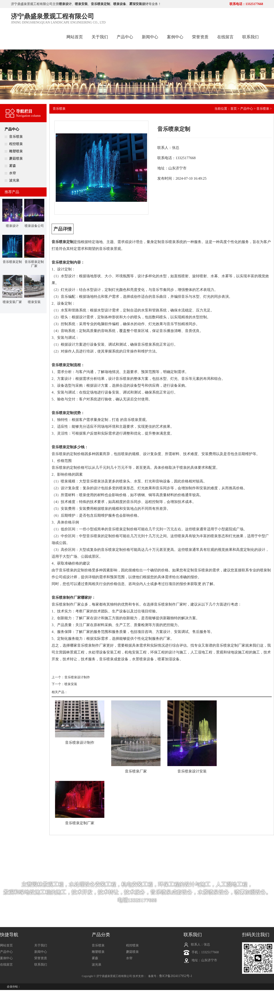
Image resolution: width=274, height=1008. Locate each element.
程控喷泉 (16, 144)
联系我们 (250, 37)
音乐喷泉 (16, 136)
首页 (233, 108)
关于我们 (100, 37)
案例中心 (175, 37)
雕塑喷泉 (16, 151)
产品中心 (125, 37)
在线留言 (225, 37)
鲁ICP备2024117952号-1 (175, 976)
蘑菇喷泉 (16, 158)
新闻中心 (150, 37)
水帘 (12, 173)
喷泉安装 (70, 684)
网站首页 (74, 37)
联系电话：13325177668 (246, 4)
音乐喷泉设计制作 (77, 677)
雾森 (12, 166)
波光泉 (14, 180)
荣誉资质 (200, 37)
